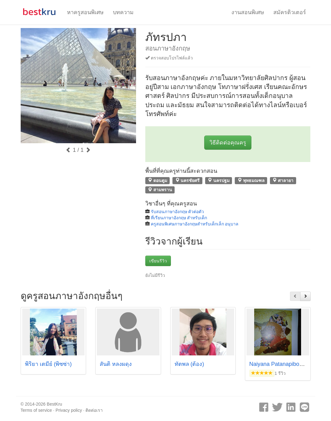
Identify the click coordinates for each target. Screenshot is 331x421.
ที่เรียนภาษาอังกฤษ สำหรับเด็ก (179, 217)
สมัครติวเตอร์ (289, 12)
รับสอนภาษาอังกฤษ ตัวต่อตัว (177, 211)
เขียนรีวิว (158, 260)
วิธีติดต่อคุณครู (227, 143)
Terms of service (36, 410)
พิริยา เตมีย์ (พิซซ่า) (48, 364)
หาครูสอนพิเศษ (85, 12)
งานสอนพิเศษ (247, 12)
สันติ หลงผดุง (116, 364)
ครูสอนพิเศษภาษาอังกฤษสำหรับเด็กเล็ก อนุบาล (195, 223)
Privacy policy (69, 410)
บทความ (123, 12)
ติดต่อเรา (94, 410)
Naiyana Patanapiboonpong (283, 364)
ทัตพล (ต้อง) (189, 364)
